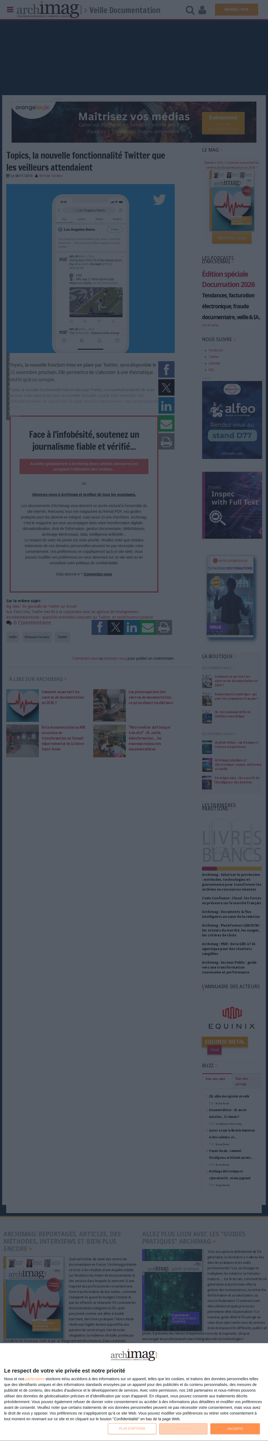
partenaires (35, 1379)
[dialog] (134, 1392)
